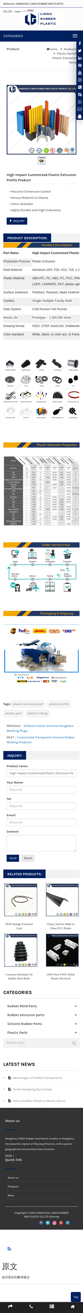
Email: (11, 815)
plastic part (13, 713)
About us (12, 1177)
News (9, 1195)
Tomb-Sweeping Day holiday (29, 1089)
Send (12, 858)
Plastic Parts (66, 53)
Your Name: (15, 782)
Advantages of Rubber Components (34, 1078)
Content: (13, 831)
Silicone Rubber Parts (24, 1024)
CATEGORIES (13, 36)
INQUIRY (17, 221)
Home (53, 49)
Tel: (9, 799)
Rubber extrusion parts (25, 1015)
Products (70, 49)
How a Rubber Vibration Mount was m (36, 1101)
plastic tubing (38, 713)
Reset (28, 858)
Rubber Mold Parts (22, 1006)
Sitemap (54, 1216)
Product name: (17, 766)
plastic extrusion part (28, 704)
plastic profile (59, 704)
